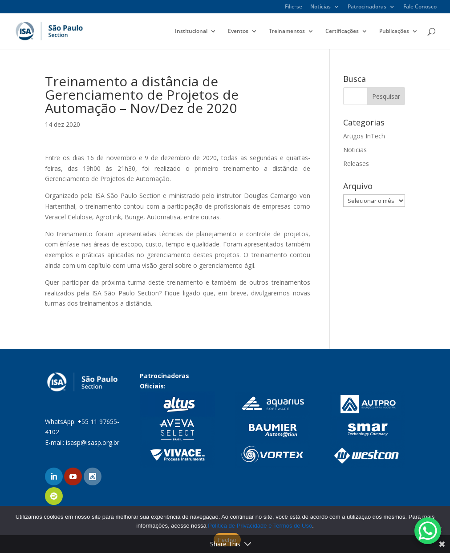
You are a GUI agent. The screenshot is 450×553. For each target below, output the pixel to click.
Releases (356, 163)
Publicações (394, 31)
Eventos (238, 31)
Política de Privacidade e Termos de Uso (260, 525)
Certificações (342, 31)
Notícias (320, 7)
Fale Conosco (420, 7)
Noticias (355, 149)
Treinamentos (287, 31)
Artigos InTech (364, 136)
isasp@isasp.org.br (92, 442)
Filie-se (293, 7)
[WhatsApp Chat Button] (427, 530)
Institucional (191, 31)
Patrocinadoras (367, 7)
